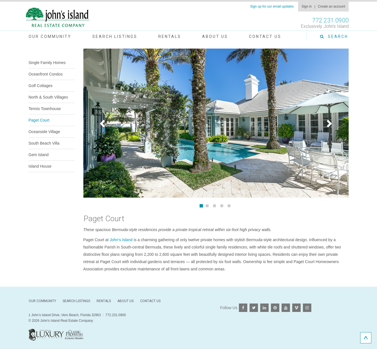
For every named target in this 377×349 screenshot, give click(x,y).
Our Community (50, 36)
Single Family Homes (47, 62)
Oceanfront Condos (46, 74)
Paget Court (39, 120)
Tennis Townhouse (45, 108)
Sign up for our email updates (272, 6)
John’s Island (121, 240)
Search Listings (114, 36)
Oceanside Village (44, 131)
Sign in (306, 6)
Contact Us (265, 36)
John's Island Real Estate (57, 18)
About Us (215, 36)
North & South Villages (48, 97)
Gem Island (39, 154)
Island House (40, 166)
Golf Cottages (41, 85)
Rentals (169, 36)
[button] (103, 123)
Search (334, 36)
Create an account (331, 6)
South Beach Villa (44, 143)
